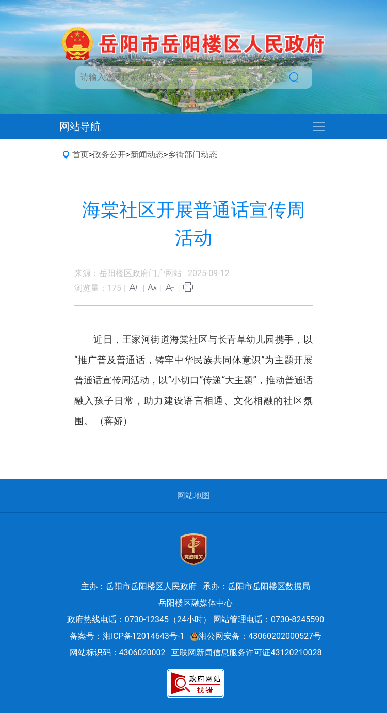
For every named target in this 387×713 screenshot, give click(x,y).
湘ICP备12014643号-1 (143, 636)
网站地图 (193, 495)
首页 (80, 154)
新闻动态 (147, 154)
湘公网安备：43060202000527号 (255, 636)
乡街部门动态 (192, 154)
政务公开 (109, 154)
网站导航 (80, 126)
